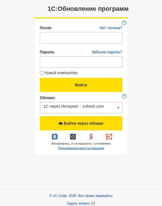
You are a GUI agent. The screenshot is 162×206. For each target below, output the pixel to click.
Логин (46, 28)
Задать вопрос (79, 203)
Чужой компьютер (59, 72)
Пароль (47, 52)
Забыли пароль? (106, 52)
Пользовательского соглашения (81, 148)
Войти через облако (81, 123)
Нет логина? (110, 28)
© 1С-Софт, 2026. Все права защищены (81, 196)
